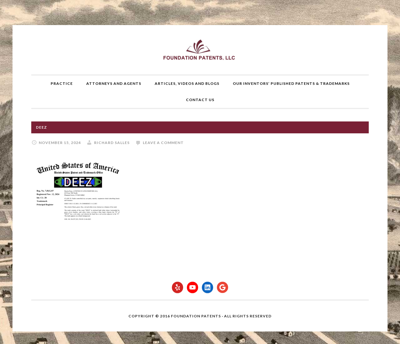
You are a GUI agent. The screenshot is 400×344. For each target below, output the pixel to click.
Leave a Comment (163, 142)
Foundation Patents (200, 49)
